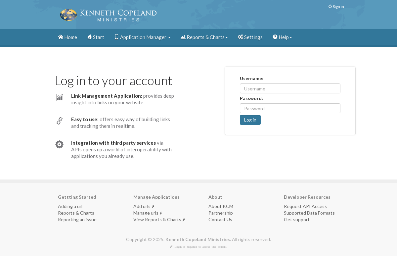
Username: (251, 78)
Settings (250, 37)
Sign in (336, 6)
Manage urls (147, 213)
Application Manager (142, 37)
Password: (251, 98)
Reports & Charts (204, 37)
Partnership (220, 213)
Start (95, 37)
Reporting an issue (77, 219)
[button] (250, 120)
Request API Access (305, 206)
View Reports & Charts (159, 219)
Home (67, 37)
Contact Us (220, 219)
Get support (297, 219)
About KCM (220, 206)
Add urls (143, 206)
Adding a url (70, 206)
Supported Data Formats (309, 213)
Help (282, 37)
